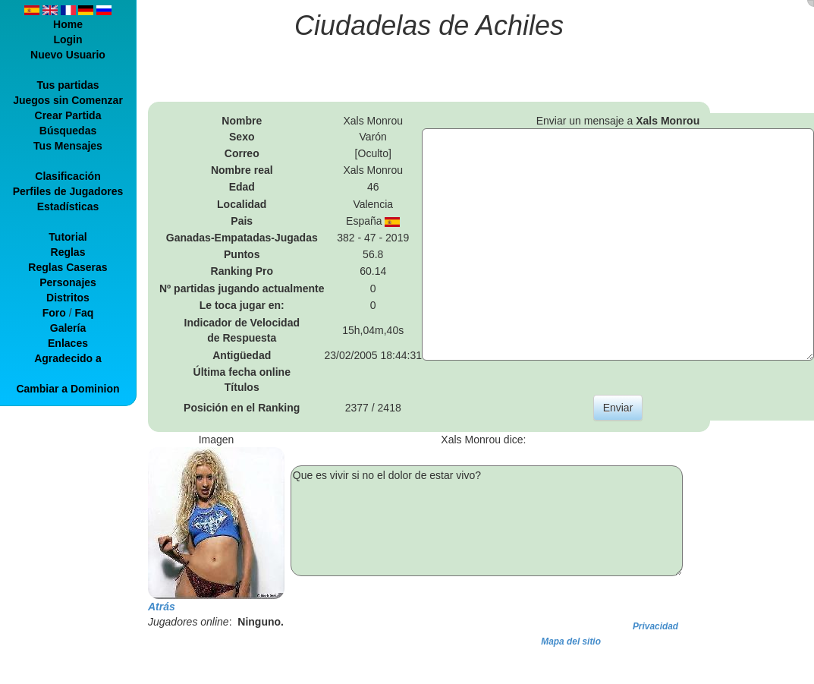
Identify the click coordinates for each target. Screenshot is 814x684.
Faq (83, 313)
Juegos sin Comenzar (68, 100)
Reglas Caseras (67, 267)
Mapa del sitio (571, 641)
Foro (54, 313)
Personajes (67, 282)
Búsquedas (67, 131)
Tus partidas (67, 85)
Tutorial (67, 237)
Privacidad (655, 626)
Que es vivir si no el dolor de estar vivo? (487, 520)
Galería (68, 328)
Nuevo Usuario (67, 55)
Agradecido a (68, 358)
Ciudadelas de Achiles (429, 25)
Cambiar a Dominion (67, 389)
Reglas (68, 252)
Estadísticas (68, 206)
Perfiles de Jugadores (68, 191)
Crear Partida (68, 115)
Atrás (161, 606)
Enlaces (68, 343)
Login (67, 39)
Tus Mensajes (67, 146)
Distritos (68, 298)
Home (68, 24)
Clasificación (67, 176)
